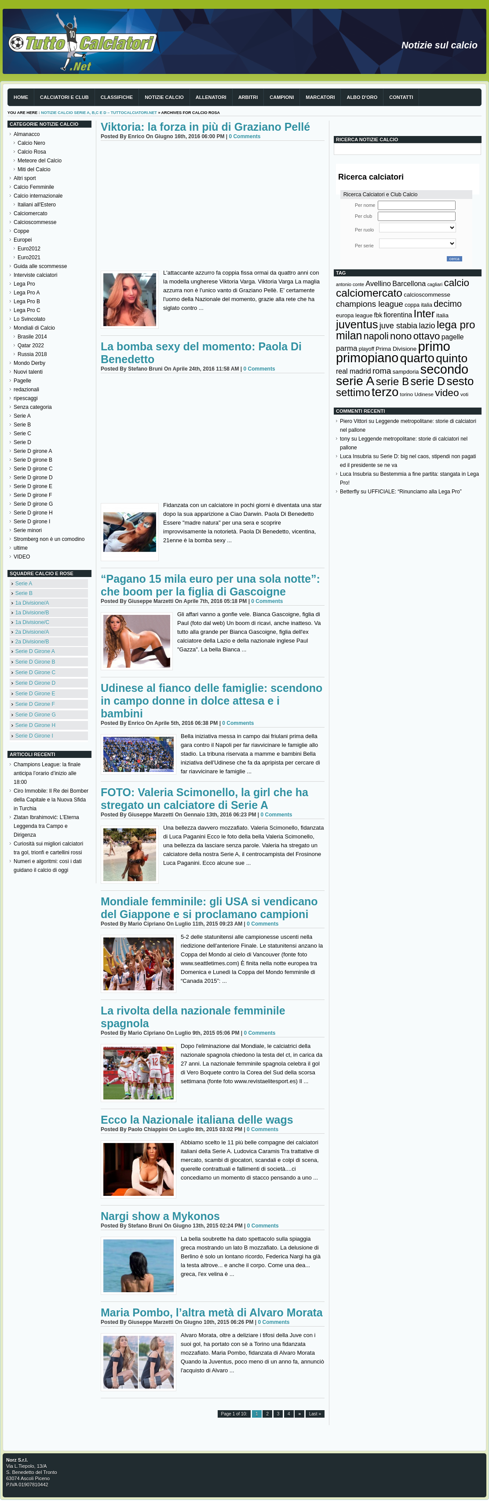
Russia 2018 (32, 354)
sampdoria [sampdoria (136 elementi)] (406, 371)
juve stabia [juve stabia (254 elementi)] (398, 325)
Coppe (21, 231)
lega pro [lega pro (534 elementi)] (456, 325)
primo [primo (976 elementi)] (434, 346)
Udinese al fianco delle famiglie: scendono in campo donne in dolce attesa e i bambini (211, 701)
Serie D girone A (33, 451)
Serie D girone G (33, 504)
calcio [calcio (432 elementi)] (456, 282)
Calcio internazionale (38, 196)
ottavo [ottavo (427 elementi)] (426, 336)
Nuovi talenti (28, 372)
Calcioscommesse (35, 222)
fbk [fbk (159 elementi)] (378, 315)
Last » (315, 1413)
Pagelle (22, 381)
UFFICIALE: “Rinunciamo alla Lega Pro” (414, 492)
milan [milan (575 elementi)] (349, 335)
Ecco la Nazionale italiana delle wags (197, 1120)
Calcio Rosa (32, 152)
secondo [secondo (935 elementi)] (444, 369)
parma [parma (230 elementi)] (346, 348)
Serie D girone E (33, 486)
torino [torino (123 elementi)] (406, 394)
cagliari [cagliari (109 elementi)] (434, 284)
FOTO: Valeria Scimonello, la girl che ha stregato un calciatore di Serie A (204, 798)
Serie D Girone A (35, 651)
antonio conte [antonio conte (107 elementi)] (350, 284)
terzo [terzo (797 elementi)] (385, 392)
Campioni (282, 97)
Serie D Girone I (34, 736)
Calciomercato (30, 213)
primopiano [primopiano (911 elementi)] (367, 358)
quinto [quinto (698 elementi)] (451, 358)
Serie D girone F (33, 495)
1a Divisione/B (32, 613)
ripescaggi (26, 398)
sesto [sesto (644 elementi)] (460, 381)
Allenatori (211, 97)
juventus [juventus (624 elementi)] (357, 324)
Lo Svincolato (29, 319)
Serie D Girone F (35, 704)
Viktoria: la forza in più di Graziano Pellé (205, 127)
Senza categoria (33, 407)
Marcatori (320, 97)
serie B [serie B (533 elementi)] (392, 381)
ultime (21, 548)
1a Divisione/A (32, 603)
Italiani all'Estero (37, 205)
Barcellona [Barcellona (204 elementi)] (409, 283)
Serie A (22, 416)
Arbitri (248, 97)
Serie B (22, 425)
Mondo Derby (29, 363)
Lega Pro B (27, 301)
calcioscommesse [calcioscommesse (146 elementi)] (427, 294)
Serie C (22, 433)
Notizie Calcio (164, 97)
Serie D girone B (33, 460)
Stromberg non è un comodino (49, 539)
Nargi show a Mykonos (160, 1216)
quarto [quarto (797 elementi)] (417, 358)
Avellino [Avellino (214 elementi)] (377, 283)
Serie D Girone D (35, 683)
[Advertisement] (213, 206)
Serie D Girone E (35, 694)
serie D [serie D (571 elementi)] (428, 381)
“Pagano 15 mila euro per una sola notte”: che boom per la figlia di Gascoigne (210, 585)
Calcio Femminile (34, 187)
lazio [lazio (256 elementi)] (427, 325)
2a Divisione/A (32, 632)
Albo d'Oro (362, 97)
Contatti (401, 97)
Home (21, 97)
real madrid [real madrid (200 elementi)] (353, 371)
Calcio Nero (31, 143)
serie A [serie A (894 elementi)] (355, 381)
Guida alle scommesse (40, 266)
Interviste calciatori (35, 275)
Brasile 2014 (32, 337)
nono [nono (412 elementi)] (401, 336)
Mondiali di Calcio (34, 328)
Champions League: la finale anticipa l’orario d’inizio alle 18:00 (47, 773)
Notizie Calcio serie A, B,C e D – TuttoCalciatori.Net (99, 112)
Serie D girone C (33, 469)
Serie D (22, 442)
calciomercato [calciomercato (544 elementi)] (369, 293)
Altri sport (25, 178)
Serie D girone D (33, 477)
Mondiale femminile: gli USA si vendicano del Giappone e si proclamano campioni (209, 907)
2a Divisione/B (32, 642)
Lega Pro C (27, 310)
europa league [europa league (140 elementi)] (354, 315)
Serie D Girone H (35, 725)
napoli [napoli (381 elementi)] (376, 336)
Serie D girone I (32, 521)
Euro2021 (29, 257)
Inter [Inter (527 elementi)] (423, 314)
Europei (23, 240)
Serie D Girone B (35, 662)
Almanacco (27, 134)
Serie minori (28, 530)
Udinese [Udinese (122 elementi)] (424, 394)
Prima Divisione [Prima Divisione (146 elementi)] (396, 349)
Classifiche (117, 97)
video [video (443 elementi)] (447, 392)
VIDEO (22, 557)
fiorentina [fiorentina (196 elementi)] (397, 315)
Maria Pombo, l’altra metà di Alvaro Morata (212, 1312)
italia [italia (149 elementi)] (442, 315)
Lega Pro (24, 284)
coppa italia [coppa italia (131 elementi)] (418, 305)
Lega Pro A (27, 293)
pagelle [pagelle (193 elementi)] (453, 337)
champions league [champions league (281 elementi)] (369, 304)
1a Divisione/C (32, 622)
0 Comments (244, 136)
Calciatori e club (64, 97)
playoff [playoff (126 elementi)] (366, 349)
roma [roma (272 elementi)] (381, 370)
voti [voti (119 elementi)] (464, 394)
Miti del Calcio (34, 169)
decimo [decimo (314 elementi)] (448, 304)
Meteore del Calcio (40, 161)
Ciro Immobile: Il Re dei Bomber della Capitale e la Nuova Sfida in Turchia (51, 800)
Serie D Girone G (35, 715)
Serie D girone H (33, 513)
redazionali (26, 389)
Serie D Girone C (35, 672)
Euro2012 (29, 249)
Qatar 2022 (31, 345)
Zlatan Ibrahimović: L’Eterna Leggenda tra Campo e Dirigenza (46, 826)
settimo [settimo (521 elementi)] (353, 392)
